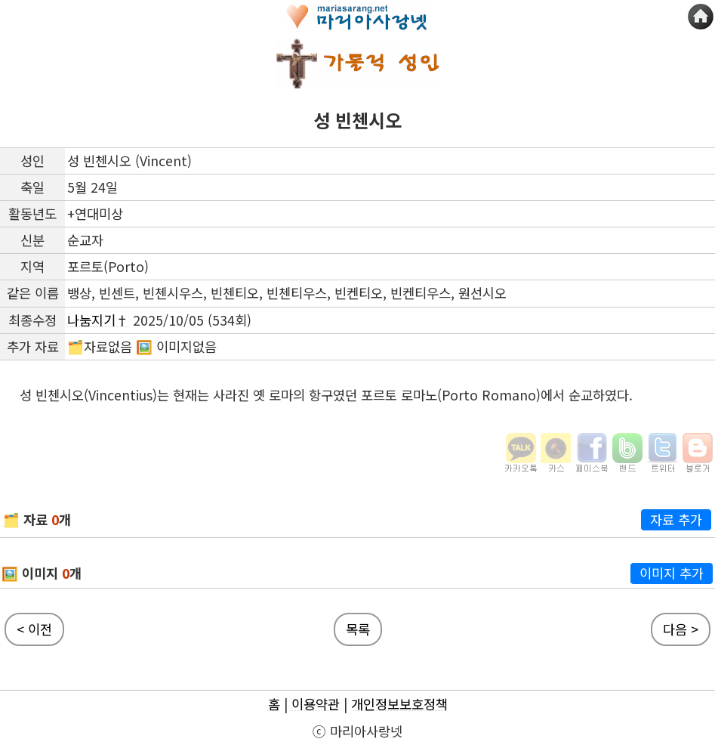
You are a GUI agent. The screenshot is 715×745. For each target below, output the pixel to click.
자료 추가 (676, 519)
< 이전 (34, 629)
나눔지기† (98, 320)
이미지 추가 (671, 573)
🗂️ (11, 519)
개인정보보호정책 (399, 703)
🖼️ (10, 573)
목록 (358, 629)
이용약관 (315, 703)
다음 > (680, 629)
